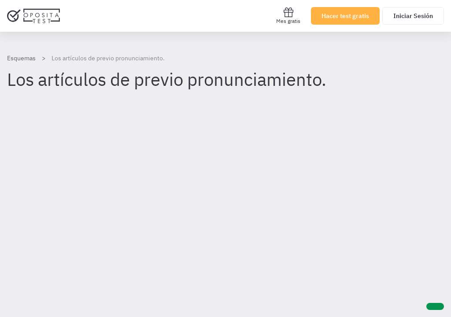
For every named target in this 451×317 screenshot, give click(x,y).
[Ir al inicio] (33, 16)
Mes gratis (288, 15)
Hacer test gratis (345, 16)
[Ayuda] (435, 306)
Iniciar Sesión (413, 16)
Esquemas (21, 58)
